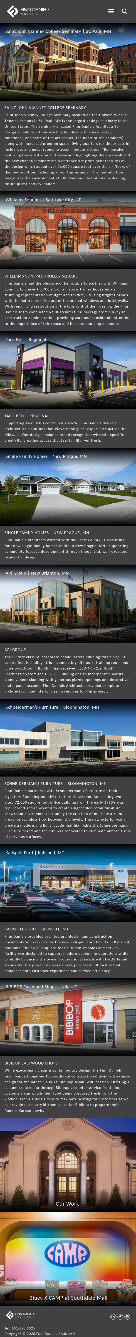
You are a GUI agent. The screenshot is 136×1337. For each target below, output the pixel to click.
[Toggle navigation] (111, 11)
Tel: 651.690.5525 (20, 1328)
